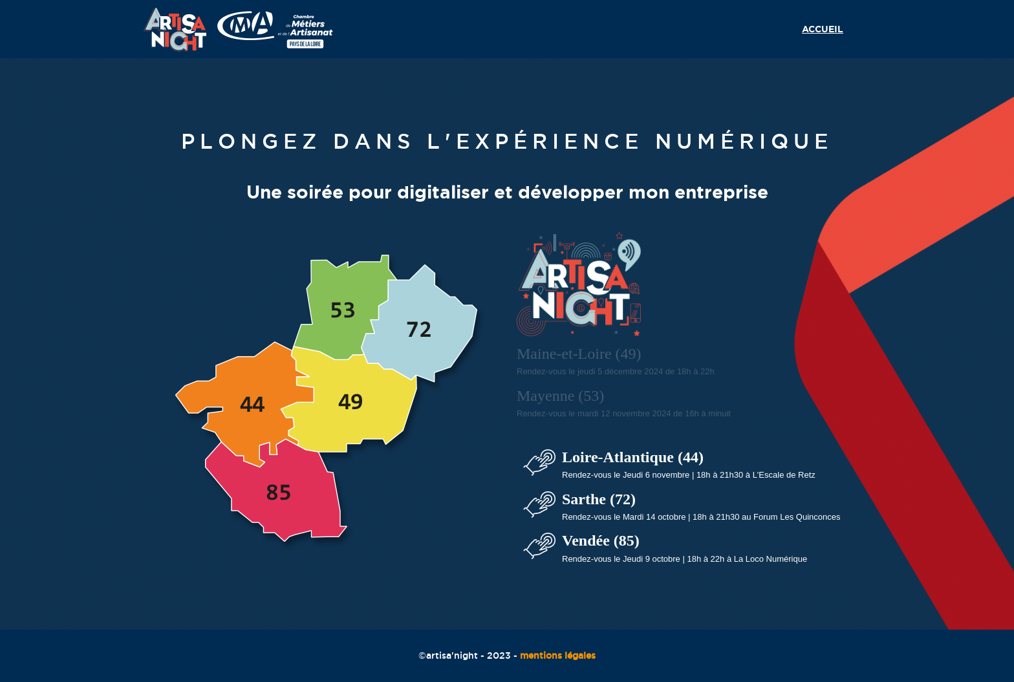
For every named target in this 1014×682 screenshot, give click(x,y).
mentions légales (558, 655)
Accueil (822, 29)
